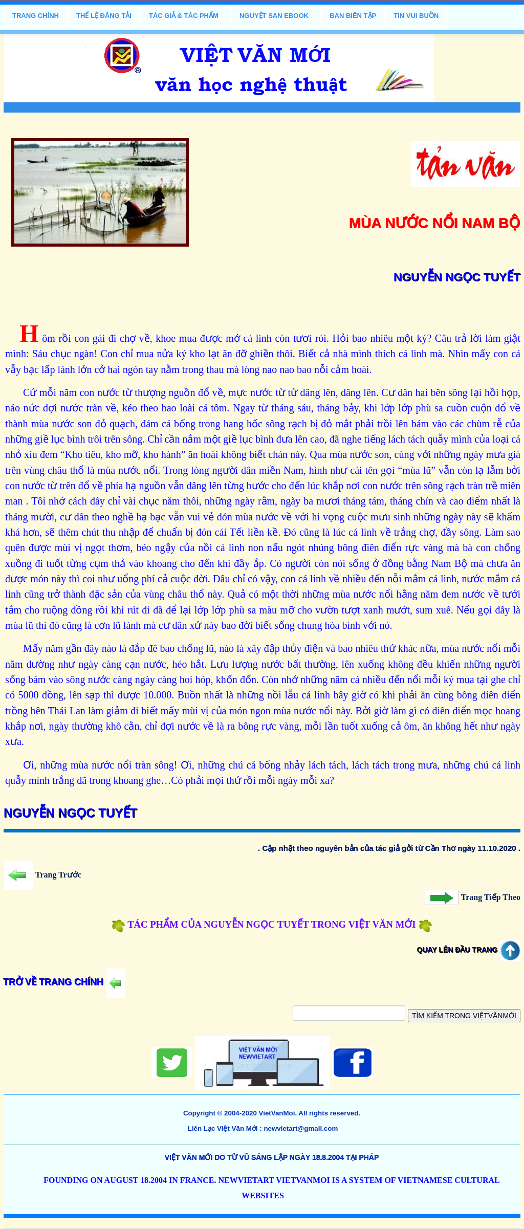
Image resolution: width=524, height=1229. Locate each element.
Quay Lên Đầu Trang (469, 950)
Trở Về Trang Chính (64, 982)
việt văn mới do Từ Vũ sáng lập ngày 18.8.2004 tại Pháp (272, 1157)
